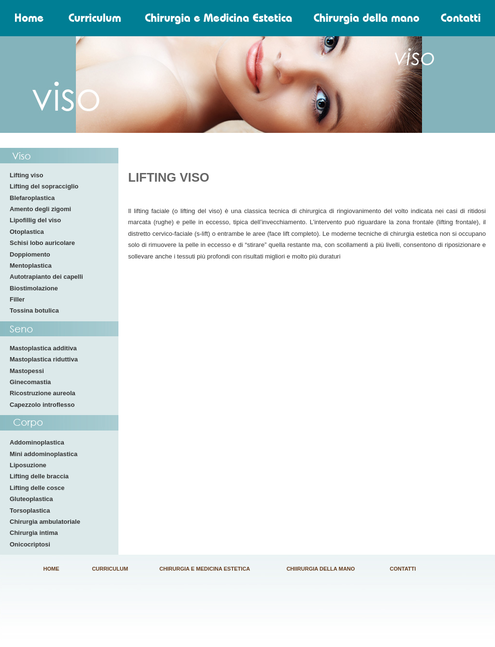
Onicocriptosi (30, 544)
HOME (51, 569)
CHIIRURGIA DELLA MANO (321, 569)
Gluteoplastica (31, 499)
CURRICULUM (110, 569)
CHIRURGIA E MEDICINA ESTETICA (205, 569)
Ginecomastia (30, 382)
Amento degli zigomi (40, 209)
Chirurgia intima (34, 532)
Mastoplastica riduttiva (44, 359)
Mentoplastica (31, 265)
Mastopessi (27, 370)
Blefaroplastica (32, 197)
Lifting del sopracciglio (44, 186)
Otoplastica (27, 231)
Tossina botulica (34, 310)
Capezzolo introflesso (42, 404)
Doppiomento (30, 254)
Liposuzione (28, 465)
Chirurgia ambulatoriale (45, 521)
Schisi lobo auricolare (42, 242)
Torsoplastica (30, 510)
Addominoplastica (37, 442)
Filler (17, 299)
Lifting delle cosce (37, 487)
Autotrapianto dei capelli (46, 276)
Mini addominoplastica (43, 454)
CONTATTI (403, 569)
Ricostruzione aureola (42, 393)
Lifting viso (26, 175)
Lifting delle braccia (39, 476)
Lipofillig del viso (35, 220)
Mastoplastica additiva (43, 348)
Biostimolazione (34, 288)
